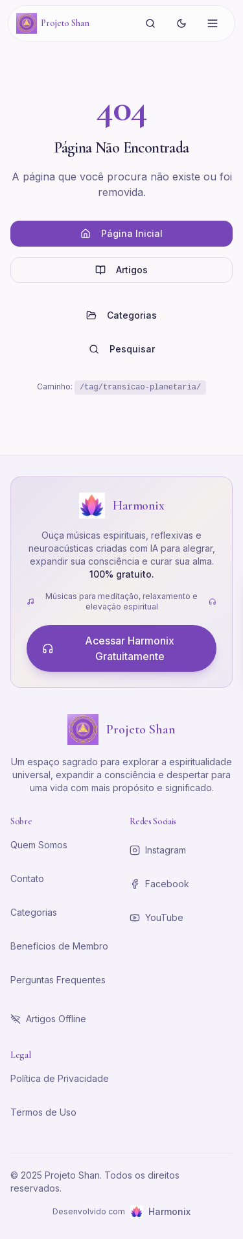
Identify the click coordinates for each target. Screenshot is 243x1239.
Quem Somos (38, 844)
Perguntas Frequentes (58, 979)
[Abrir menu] (212, 23)
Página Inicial (121, 233)
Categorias (121, 315)
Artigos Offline (48, 1018)
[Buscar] (150, 23)
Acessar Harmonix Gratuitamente (108, 648)
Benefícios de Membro (59, 945)
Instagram (158, 849)
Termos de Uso (43, 1112)
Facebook (159, 883)
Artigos (121, 269)
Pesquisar (122, 348)
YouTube (156, 917)
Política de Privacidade (59, 1078)
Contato (27, 878)
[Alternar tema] (181, 23)
